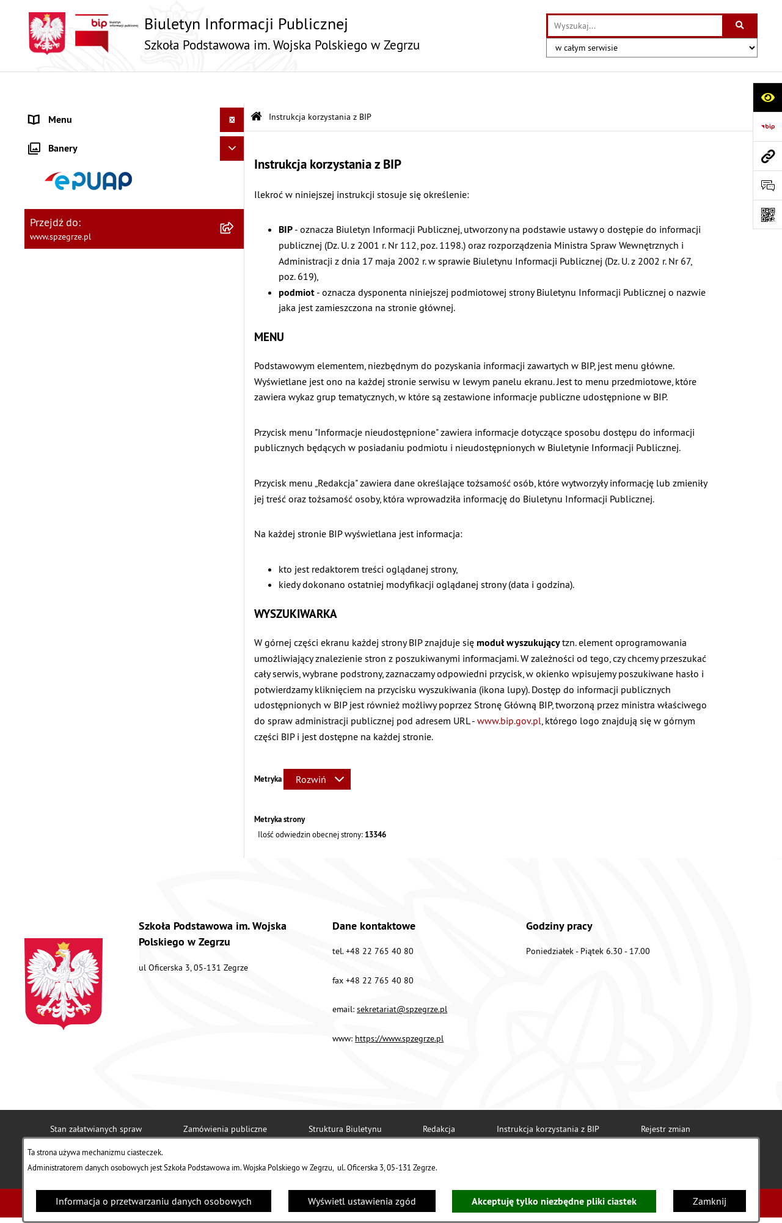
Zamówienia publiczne (225, 1096)
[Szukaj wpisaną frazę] (741, 25)
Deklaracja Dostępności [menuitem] (77, 558)
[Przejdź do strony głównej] (222, 33)
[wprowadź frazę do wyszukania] (635, 25)
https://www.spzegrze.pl (399, 1006)
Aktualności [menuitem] (53, 112)
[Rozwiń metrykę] (317, 747)
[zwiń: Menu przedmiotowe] (235, 364)
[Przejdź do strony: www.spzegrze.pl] (767, 156)
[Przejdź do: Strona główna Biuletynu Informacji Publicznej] (256, 85)
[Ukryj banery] (232, 611)
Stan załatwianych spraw (96, 1096)
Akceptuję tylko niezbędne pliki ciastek (554, 1201)
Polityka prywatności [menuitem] (72, 582)
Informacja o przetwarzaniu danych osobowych (154, 1201)
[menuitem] (134, 137)
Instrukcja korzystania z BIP (548, 1096)
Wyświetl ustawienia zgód (362, 1201)
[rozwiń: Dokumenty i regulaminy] (235, 331)
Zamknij (709, 1201)
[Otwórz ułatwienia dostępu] (767, 97)
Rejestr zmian (665, 1096)
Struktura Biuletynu (345, 1096)
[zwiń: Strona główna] (235, 137)
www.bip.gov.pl (509, 688)
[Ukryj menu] (232, 88)
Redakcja (439, 1096)
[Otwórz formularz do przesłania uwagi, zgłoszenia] (767, 185)
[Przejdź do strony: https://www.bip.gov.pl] (767, 126)
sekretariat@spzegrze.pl (402, 977)
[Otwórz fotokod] (767, 214)
